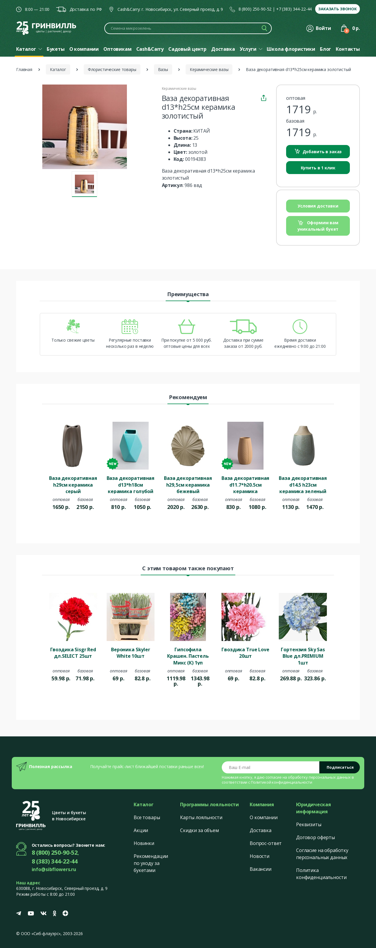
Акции (141, 830)
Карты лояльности (201, 817)
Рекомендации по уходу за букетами (151, 863)
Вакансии (260, 869)
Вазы (163, 69)
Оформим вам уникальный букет (318, 226)
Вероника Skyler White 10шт (130, 652)
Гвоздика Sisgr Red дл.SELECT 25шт (73, 652)
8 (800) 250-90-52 (255, 9)
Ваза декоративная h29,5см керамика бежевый (188, 484)
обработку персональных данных (319, 777)
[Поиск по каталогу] (188, 28)
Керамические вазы (209, 69)
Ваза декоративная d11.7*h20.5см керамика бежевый (245, 484)
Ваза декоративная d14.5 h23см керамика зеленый (303, 484)
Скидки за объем (199, 830)
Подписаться (340, 767)
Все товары (147, 817)
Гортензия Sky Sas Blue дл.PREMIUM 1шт (303, 655)
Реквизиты (308, 824)
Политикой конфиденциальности (281, 782)
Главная (24, 69)
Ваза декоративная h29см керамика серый (73, 484)
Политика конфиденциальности (321, 873)
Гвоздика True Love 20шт (245, 652)
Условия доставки (318, 206)
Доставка (260, 830)
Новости (259, 856)
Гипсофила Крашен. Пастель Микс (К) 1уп (188, 655)
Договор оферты (315, 837)
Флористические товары (112, 69)
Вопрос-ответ (266, 843)
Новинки (144, 843)
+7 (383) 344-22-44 (294, 9)
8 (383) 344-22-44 (55, 861)
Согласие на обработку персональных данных (322, 854)
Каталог (58, 69)
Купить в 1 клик (318, 168)
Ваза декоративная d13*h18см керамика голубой (131, 484)
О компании (264, 817)
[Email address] (271, 767)
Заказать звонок (337, 8)
